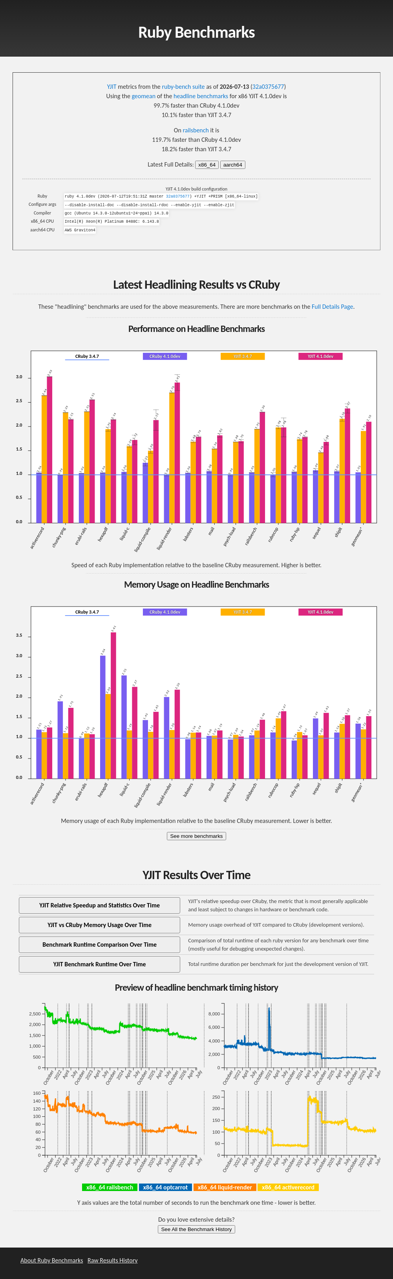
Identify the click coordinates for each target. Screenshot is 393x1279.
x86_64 (207, 165)
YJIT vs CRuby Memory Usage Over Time (100, 925)
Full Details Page (332, 306)
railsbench (195, 130)
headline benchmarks (201, 96)
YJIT (112, 86)
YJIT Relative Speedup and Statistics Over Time (99, 905)
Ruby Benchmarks (196, 32)
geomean (143, 96)
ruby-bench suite (183, 86)
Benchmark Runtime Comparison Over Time (99, 944)
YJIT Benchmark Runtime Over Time (99, 964)
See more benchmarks (196, 836)
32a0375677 (268, 86)
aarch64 (232, 165)
